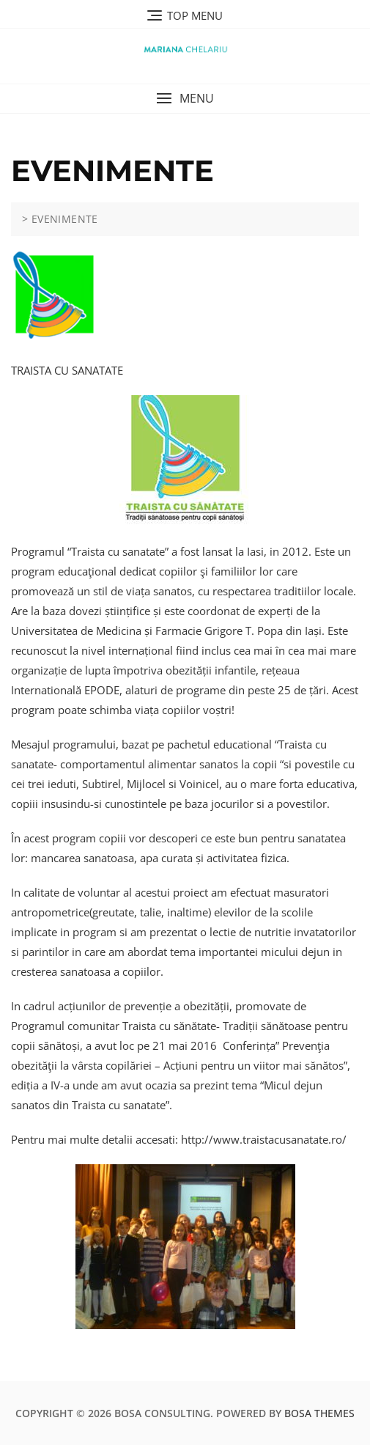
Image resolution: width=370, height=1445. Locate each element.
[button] (185, 99)
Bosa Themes (319, 1413)
